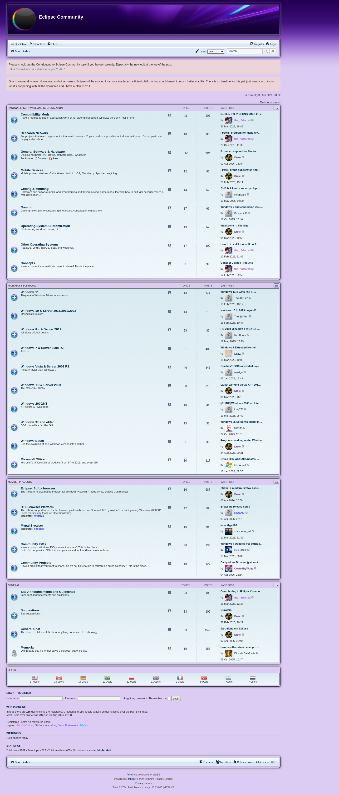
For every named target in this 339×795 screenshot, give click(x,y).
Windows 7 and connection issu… (242, 207)
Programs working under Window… (243, 440)
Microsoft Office (32, 459)
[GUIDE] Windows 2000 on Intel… (241, 403)
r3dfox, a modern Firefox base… (240, 488)
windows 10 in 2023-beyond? (239, 310)
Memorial (27, 647)
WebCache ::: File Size (234, 225)
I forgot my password (135, 698)
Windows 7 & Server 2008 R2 (42, 348)
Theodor (39, 528)
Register (24, 692)
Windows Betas (32, 441)
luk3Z (237, 353)
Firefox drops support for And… (240, 169)
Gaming (26, 207)
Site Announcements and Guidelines (48, 592)
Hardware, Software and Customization (35, 108)
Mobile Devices (32, 170)
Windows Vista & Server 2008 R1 (45, 366)
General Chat (30, 629)
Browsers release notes (235, 506)
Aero (129, 774)
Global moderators (45, 725)
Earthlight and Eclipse (234, 628)
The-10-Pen (241, 298)
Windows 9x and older (37, 422)
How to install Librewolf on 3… (240, 244)
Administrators (25, 725)
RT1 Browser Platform (37, 507)
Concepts (28, 263)
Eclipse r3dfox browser (38, 488)
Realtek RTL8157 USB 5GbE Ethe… (242, 114)
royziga (238, 372)
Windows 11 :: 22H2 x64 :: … (238, 291)
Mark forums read (270, 102)
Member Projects (20, 482)
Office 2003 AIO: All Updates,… (240, 459)
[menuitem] (37, 44)
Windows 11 (30, 292)
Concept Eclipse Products (237, 262)
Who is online (16, 707)
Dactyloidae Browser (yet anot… (241, 562)
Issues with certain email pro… (240, 647)
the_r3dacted (242, 120)
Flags (12, 670)
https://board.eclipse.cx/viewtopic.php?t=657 (37, 69)
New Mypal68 (229, 525)
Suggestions (30, 610)
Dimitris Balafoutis (244, 653)
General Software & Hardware (43, 151)
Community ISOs (33, 544)
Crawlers (226, 610)
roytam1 (39, 515)
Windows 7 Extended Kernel (238, 347)
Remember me (159, 698)
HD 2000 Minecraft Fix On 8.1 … (240, 328)
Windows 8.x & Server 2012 (41, 329)
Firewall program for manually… (240, 132)
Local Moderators (68, 725)
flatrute (238, 428)
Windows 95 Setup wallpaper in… (241, 421)
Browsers (41, 158)
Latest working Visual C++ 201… (241, 384)
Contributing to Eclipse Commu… (241, 591)
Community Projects (36, 562)
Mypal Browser (32, 525)
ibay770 (239, 409)
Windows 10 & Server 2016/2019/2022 (48, 310)
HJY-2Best (240, 549)
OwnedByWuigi (243, 568)
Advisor (83, 725)
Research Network (34, 133)
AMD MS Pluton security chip (239, 188)
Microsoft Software (22, 285)
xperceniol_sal (242, 531)
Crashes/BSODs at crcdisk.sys (240, 366)
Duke (237, 157)
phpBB (131, 779)
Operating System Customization (45, 226)
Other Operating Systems (40, 244)
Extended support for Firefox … (240, 151)
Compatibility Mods (35, 114)
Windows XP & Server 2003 (41, 385)
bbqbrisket (104, 750)
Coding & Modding (35, 189)
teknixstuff (240, 465)
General (14, 585)
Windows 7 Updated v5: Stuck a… (242, 543)
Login (10, 692)
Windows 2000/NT (34, 403)
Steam (54, 158)
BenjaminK (240, 213)
